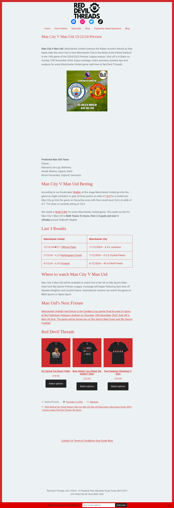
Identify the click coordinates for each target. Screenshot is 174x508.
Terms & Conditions (84, 440)
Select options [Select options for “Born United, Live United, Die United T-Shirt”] (87, 386)
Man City (78, 407)
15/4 (108, 196)
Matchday (94, 402)
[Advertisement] (87, 134)
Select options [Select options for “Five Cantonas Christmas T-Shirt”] (118, 386)
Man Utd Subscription (100, 407)
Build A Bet (61, 211)
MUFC (129, 407)
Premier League (49, 410)
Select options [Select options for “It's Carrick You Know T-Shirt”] (56, 383)
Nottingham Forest (71, 255)
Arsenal (65, 263)
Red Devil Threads (64, 410)
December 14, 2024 (74, 402)
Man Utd (86, 407)
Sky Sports (77, 410)
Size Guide (101, 440)
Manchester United (118, 407)
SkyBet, (77, 192)
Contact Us (67, 440)
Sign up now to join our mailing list (63, 505)
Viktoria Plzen (68, 247)
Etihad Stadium (67, 407)
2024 (47, 407)
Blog (110, 440)
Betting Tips (55, 407)
